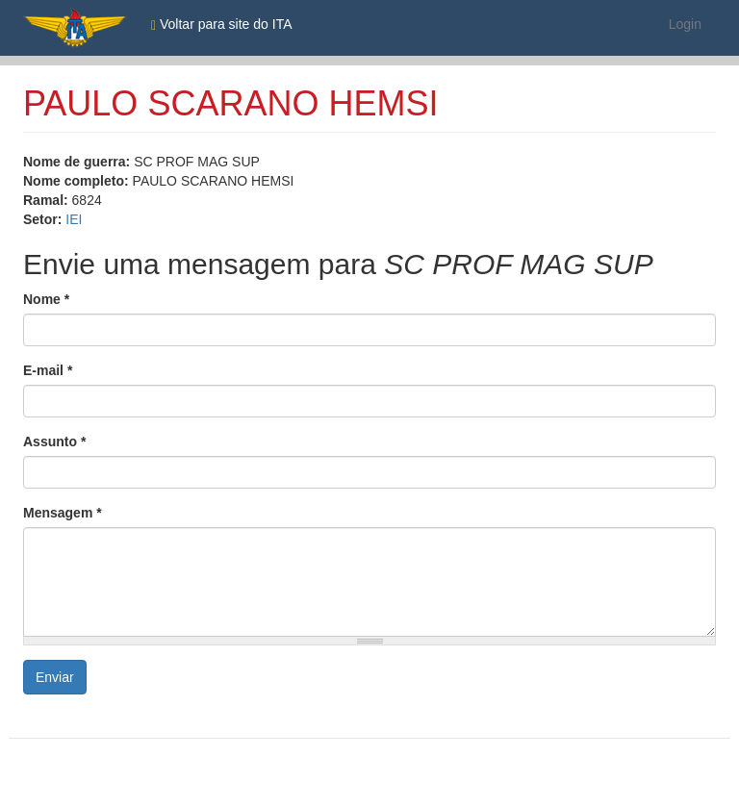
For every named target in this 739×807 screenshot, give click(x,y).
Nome (46, 299)
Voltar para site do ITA (222, 24)
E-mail (47, 370)
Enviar (55, 677)
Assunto (54, 441)
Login (685, 24)
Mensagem (62, 512)
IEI (73, 219)
